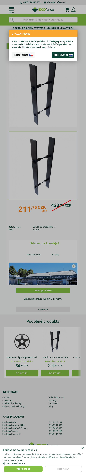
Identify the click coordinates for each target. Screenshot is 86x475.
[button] (43, 463)
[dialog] (43, 460)
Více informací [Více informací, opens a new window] (17, 460)
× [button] (82, 448)
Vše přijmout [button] (23, 469)
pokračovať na (63, 55)
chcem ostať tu (23, 55)
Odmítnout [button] (63, 469)
